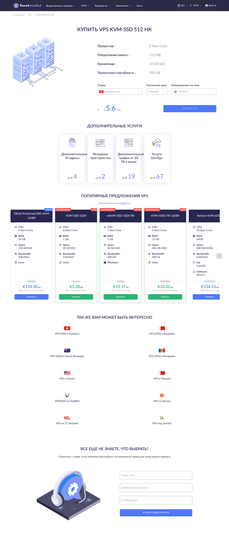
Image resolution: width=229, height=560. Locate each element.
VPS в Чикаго (47, 359)
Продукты (103, 5)
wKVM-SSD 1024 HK (120, 218)
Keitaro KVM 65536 (209, 218)
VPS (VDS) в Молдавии (182, 337)
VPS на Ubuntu (182, 359)
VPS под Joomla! (137, 382)
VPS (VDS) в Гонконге (46, 337)
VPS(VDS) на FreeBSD (137, 359)
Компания (124, 5)
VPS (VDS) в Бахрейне (92, 337)
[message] (156, 457)
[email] (156, 445)
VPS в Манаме (92, 359)
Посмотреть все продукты (114, 206)
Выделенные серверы (61, 5)
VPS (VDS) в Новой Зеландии (137, 337)
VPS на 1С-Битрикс (92, 382)
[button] (219, 258)
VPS (85, 5)
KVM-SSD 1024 (76, 218)
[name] (156, 433)
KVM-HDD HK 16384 (165, 218)
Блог (140, 6)
